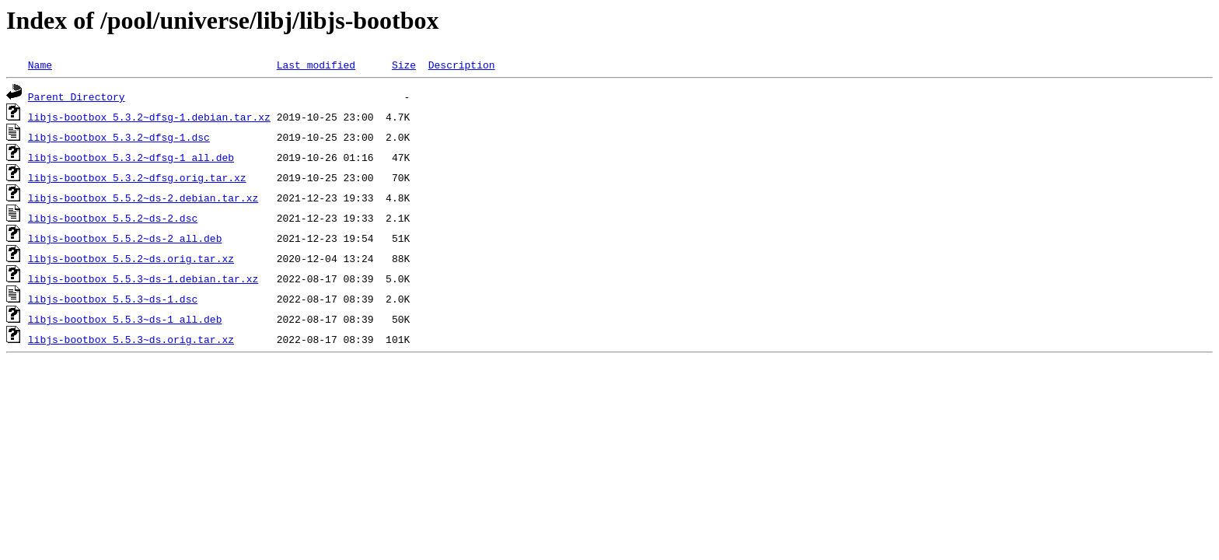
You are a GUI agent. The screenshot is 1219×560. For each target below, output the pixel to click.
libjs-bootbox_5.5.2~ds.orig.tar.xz (131, 258)
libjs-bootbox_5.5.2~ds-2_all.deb (125, 238)
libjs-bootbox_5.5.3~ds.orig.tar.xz (131, 339)
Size (404, 65)
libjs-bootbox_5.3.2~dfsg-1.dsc (119, 137)
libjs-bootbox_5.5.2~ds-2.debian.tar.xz (143, 198)
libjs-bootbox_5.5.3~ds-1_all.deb (125, 319)
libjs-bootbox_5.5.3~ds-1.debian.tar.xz (143, 278)
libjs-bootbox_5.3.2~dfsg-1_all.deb (131, 157)
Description (461, 65)
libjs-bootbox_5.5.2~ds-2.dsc (112, 218)
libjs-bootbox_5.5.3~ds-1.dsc (112, 299)
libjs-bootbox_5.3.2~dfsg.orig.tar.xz (137, 177)
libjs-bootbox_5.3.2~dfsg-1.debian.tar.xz (149, 117)
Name (40, 65)
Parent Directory (76, 96)
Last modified (316, 65)
